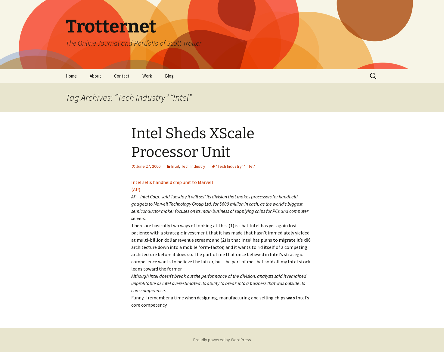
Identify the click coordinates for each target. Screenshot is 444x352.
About (95, 76)
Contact (121, 76)
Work (147, 76)
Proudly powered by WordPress (222, 339)
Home (71, 76)
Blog (169, 76)
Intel (175, 166)
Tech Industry (193, 166)
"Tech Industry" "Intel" (235, 166)
